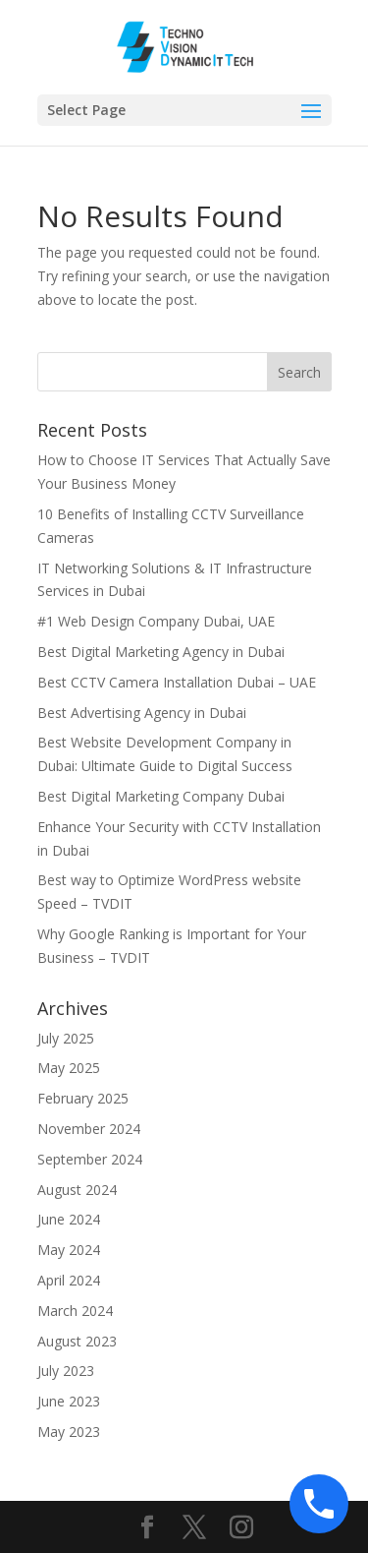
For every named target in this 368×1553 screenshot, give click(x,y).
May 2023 (68, 1431)
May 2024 (68, 1249)
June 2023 (68, 1401)
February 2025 (83, 1098)
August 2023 (77, 1341)
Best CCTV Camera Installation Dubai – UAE (176, 682)
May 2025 (68, 1067)
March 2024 (75, 1310)
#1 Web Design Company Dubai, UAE (156, 621)
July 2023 (65, 1370)
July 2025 (65, 1038)
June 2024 (68, 1219)
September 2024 (89, 1159)
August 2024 (77, 1189)
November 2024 (88, 1128)
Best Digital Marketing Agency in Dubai (163, 651)
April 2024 (68, 1280)
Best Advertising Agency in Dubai (141, 712)
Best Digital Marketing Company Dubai (161, 796)
